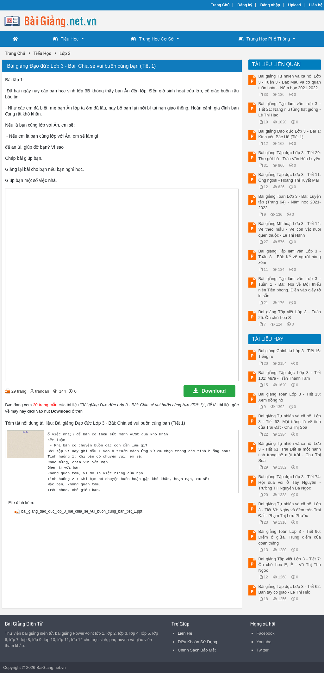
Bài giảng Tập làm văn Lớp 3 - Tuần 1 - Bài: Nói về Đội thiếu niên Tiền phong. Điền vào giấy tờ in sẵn (289, 287)
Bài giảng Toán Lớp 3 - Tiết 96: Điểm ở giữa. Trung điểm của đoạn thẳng (289, 537)
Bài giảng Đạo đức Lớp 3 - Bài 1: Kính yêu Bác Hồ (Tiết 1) (289, 134)
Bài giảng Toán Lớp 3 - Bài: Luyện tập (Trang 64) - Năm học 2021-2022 (289, 202)
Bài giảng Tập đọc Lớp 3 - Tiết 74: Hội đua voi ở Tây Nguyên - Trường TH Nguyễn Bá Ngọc (289, 482)
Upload (294, 5)
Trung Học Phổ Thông (264, 39)
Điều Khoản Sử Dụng (197, 641)
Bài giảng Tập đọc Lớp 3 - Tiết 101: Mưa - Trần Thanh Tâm (289, 375)
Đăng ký (245, 5)
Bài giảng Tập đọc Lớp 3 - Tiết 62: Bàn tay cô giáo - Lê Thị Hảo (289, 589)
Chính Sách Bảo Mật (197, 650)
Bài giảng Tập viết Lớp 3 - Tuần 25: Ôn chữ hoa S (289, 314)
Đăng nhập (270, 5)
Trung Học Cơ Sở (152, 39)
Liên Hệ (185, 633)
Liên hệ (315, 5)
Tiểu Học (65, 39)
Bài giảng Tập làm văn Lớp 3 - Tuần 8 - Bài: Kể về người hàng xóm (289, 257)
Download (209, 391)
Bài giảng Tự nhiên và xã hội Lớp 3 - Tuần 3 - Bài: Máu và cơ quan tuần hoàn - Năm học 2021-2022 (289, 82)
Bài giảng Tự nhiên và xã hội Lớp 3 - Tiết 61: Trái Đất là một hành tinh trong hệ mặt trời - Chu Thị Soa (289, 452)
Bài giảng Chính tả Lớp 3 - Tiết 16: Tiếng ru (289, 353)
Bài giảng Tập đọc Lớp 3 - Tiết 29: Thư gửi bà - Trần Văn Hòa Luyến (289, 155)
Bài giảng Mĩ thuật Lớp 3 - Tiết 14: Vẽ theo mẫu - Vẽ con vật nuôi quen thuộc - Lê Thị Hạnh (289, 229)
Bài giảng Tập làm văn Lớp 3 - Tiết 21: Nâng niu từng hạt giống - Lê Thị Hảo (289, 109)
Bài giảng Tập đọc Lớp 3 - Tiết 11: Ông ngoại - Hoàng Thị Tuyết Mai (289, 177)
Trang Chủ (220, 5)
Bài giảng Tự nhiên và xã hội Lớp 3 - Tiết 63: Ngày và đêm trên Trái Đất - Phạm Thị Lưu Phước (289, 510)
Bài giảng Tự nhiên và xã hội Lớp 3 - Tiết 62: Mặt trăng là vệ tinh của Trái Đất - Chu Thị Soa (289, 422)
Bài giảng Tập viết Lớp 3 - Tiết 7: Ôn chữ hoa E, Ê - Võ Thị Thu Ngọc (289, 565)
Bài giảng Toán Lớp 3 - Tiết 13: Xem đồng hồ (289, 397)
